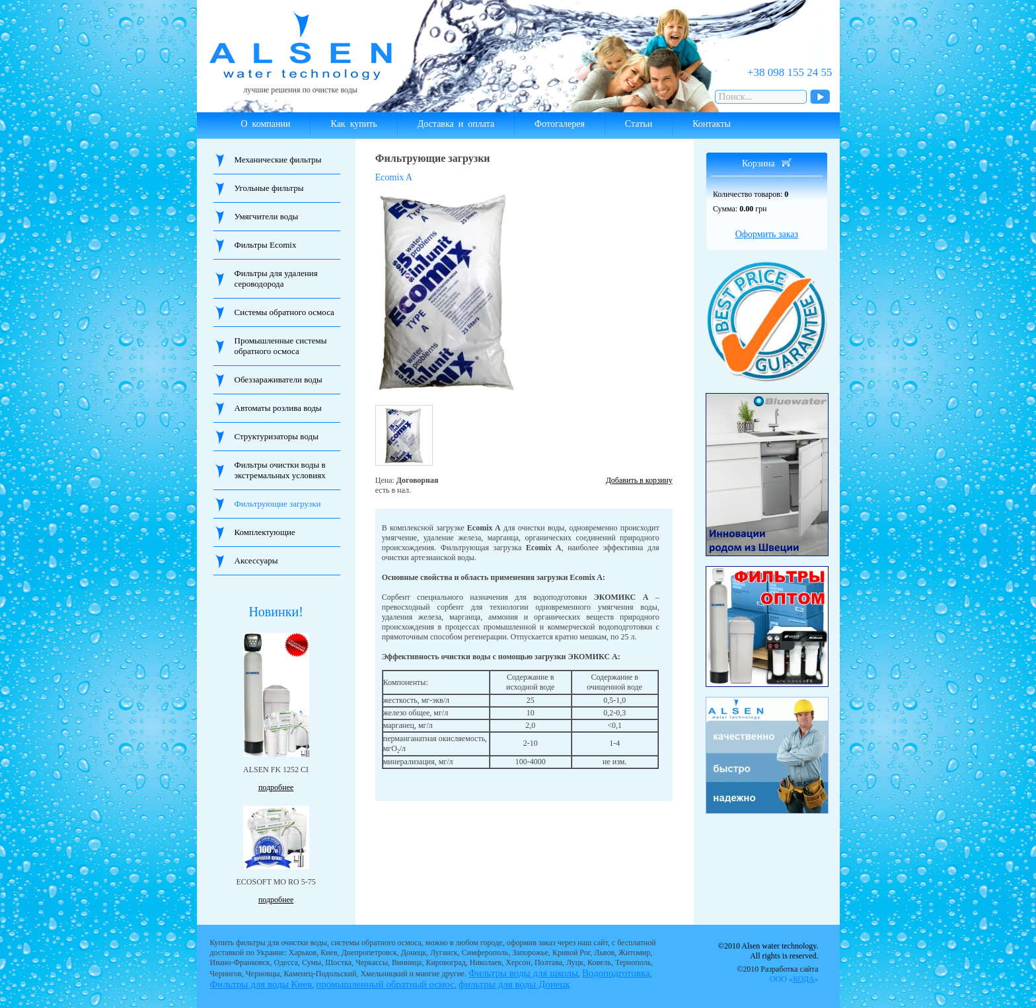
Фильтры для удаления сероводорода (276, 278)
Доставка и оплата (456, 124)
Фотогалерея (560, 124)
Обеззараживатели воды (278, 379)
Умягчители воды (267, 216)
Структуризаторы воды (276, 436)
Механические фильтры (278, 159)
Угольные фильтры (269, 188)
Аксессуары (256, 560)
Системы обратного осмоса (284, 312)
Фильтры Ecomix (266, 245)
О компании (266, 124)
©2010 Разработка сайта (777, 974)
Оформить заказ (766, 234)
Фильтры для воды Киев (261, 984)
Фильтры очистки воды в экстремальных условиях (280, 470)
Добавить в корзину (639, 480)
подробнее (275, 787)
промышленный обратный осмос (385, 984)
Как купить (353, 124)
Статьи (638, 124)
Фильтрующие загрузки (278, 504)
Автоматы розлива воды (278, 408)
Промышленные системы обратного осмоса (281, 346)
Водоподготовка (616, 973)
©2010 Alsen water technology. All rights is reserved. (768, 950)
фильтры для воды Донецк (514, 984)
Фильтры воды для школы (523, 973)
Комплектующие (265, 532)
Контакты (711, 124)
